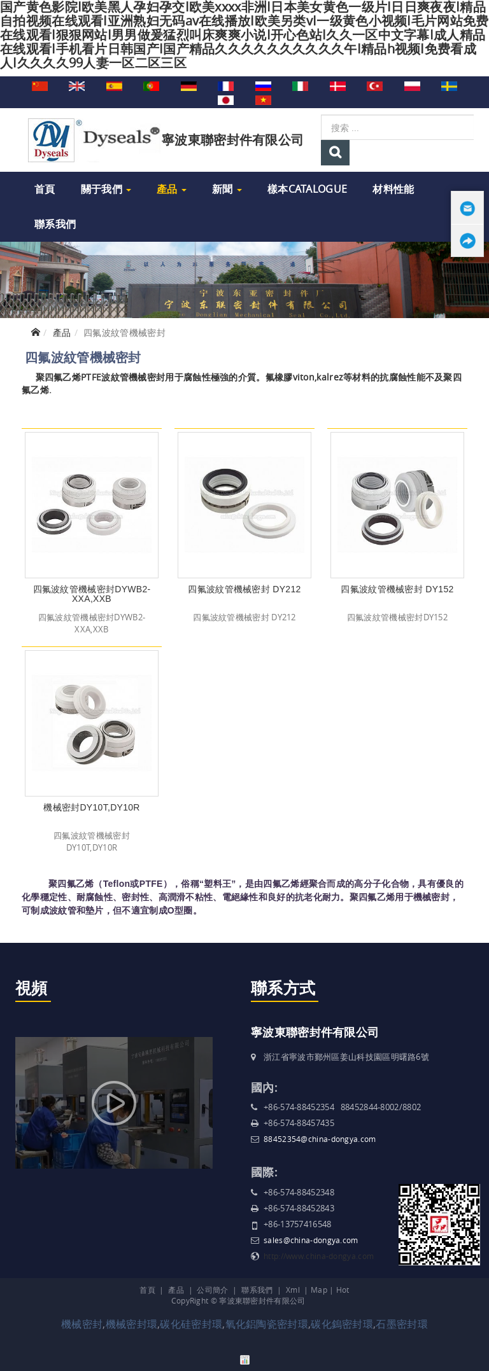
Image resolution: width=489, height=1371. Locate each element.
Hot (343, 1289)
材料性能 (393, 189)
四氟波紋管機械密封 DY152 (397, 589)
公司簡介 (212, 1289)
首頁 (44, 189)
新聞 (227, 189)
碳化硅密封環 (191, 1324)
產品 (172, 189)
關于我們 (106, 189)
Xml (293, 1289)
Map (319, 1289)
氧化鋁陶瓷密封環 (266, 1324)
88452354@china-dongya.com (320, 1139)
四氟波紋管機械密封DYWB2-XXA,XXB (92, 594)
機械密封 (82, 1324)
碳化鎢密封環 (342, 1324)
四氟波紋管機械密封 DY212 (244, 589)
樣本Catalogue (307, 189)
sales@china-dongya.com (311, 1240)
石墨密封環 (402, 1324)
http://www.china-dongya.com (319, 1256)
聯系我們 (55, 224)
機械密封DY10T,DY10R (91, 807)
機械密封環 (132, 1324)
